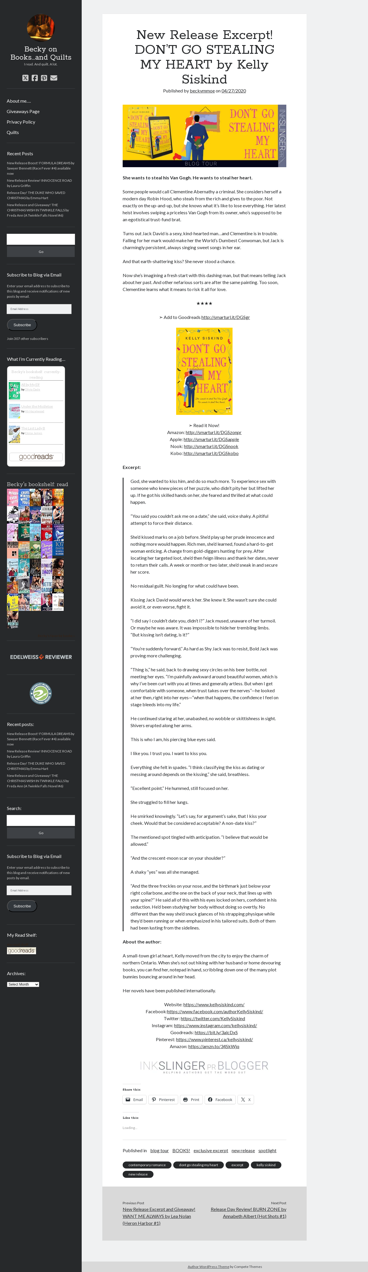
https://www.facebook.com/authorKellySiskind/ (215, 1011)
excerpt (237, 1165)
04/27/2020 (233, 90)
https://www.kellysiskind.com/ (213, 1004)
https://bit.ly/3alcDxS (216, 1032)
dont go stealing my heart (198, 1165)
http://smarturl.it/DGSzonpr (214, 432)
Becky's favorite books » (56, 636)
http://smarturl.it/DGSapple (211, 439)
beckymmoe (202, 90)
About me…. (19, 101)
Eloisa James (33, 433)
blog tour (159, 1150)
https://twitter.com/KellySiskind (213, 1018)
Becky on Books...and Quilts (41, 53)
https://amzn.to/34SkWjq (213, 1046)
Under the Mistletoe (37, 406)
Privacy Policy (21, 121)
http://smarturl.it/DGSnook (211, 446)
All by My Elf (30, 384)
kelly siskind (266, 1165)
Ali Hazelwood (34, 411)
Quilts (13, 132)
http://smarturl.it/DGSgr (225, 317)
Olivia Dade (32, 389)
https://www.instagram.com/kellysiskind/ (215, 1025)
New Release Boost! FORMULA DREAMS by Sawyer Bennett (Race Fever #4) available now (40, 168)
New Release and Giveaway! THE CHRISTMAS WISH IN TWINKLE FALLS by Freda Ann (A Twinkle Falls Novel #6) (38, 210)
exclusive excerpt (211, 1150)
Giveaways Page (23, 111)
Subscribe (22, 325)
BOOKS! (181, 1150)
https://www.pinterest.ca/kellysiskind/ (214, 1039)
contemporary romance (147, 1165)
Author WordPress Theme (208, 1266)
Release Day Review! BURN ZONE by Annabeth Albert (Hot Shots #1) (248, 1212)
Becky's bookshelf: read (37, 484)
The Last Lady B (33, 428)
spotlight (267, 1150)
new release (243, 1150)
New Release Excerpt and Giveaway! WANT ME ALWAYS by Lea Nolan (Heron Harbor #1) (159, 1216)
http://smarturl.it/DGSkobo (211, 453)
